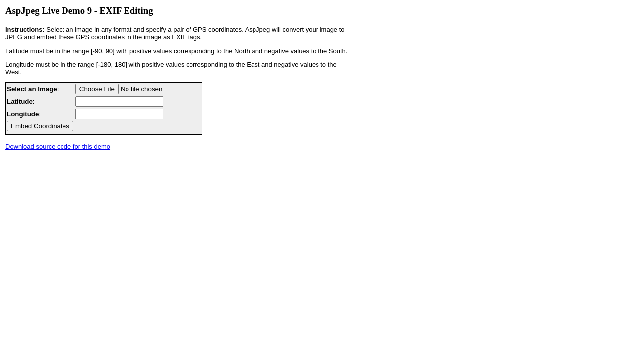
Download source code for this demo (57, 146)
